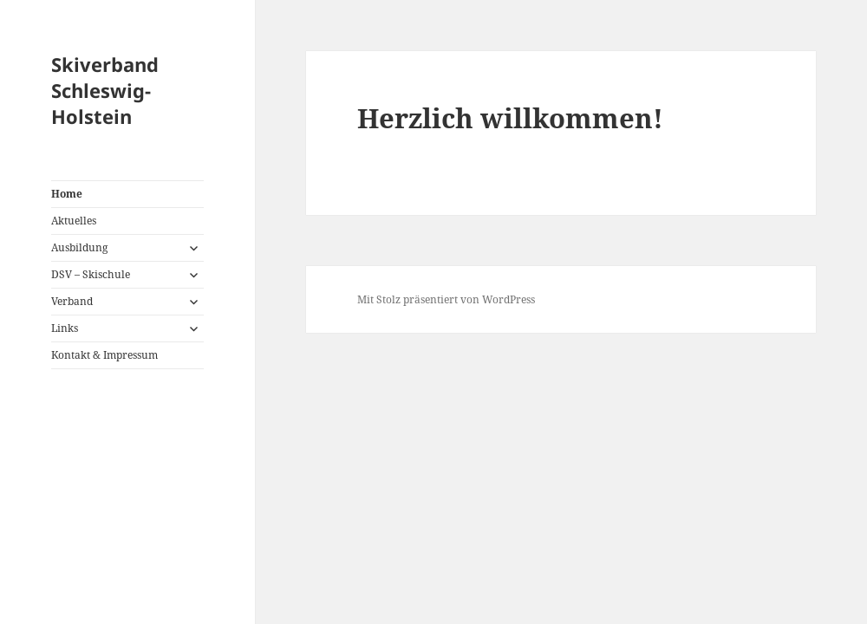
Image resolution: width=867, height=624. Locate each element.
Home (66, 193)
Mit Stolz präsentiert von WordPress (446, 299)
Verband (72, 301)
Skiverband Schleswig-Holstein (105, 90)
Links (64, 328)
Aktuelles (73, 220)
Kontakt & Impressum (104, 355)
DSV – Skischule (90, 274)
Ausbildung (79, 247)
